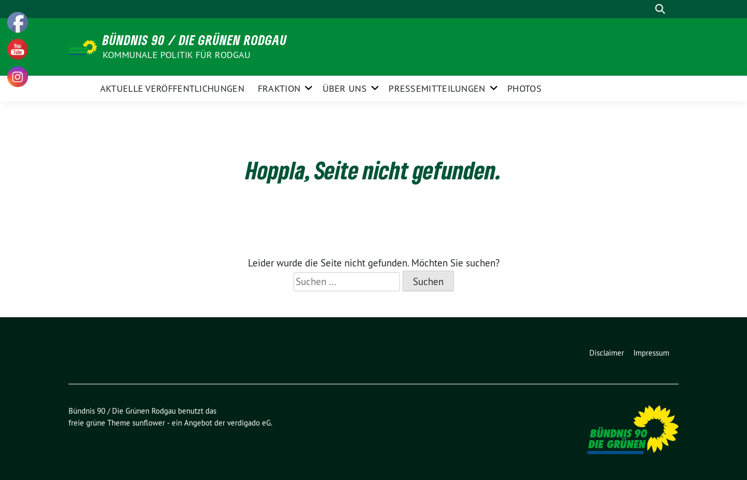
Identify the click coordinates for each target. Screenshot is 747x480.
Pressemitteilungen (437, 88)
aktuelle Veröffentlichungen (172, 88)
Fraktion (279, 88)
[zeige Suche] (660, 9)
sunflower (148, 423)
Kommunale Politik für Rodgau (177, 55)
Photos (524, 88)
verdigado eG (249, 423)
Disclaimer (606, 353)
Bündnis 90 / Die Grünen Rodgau (195, 40)
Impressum (651, 353)
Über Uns (345, 88)
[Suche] (645, 9)
